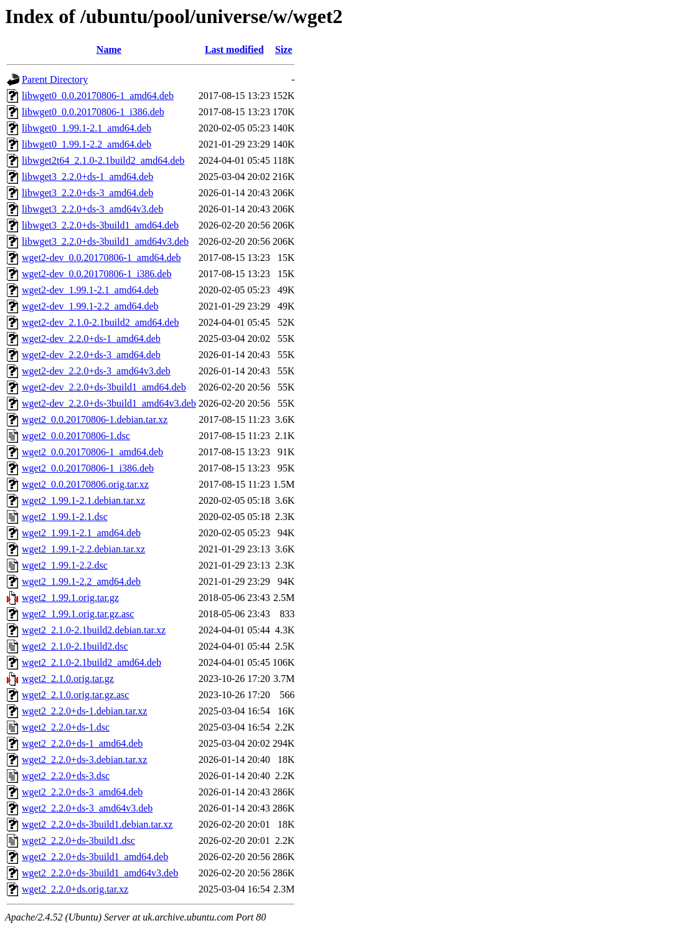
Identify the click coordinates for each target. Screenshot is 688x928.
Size (284, 49)
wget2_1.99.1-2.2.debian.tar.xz (83, 549)
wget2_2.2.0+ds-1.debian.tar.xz (84, 711)
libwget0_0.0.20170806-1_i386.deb (93, 112)
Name (109, 49)
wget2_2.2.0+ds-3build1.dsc (78, 840)
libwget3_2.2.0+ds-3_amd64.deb (87, 192)
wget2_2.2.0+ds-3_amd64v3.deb (87, 808)
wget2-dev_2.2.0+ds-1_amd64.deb (91, 338)
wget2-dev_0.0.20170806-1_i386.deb (96, 273)
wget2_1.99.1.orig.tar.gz (70, 597)
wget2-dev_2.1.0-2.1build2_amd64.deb (100, 322)
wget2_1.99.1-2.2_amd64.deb (81, 581)
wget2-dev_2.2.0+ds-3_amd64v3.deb (96, 371)
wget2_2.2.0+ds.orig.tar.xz (75, 889)
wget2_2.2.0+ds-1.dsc (66, 727)
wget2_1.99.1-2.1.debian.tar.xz (83, 500)
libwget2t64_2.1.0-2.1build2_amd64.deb (103, 160)
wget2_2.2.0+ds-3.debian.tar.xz (84, 759)
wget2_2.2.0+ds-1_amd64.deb (82, 743)
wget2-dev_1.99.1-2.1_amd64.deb (90, 290)
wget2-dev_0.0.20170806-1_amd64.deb (101, 257)
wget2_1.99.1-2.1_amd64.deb (81, 533)
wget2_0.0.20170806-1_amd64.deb (92, 452)
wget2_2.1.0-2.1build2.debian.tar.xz (94, 630)
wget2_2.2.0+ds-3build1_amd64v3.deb (100, 873)
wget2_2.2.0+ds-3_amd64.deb (82, 792)
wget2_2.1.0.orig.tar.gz (68, 678)
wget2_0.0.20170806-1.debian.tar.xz (94, 419)
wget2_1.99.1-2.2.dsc (65, 565)
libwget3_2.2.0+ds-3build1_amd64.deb (100, 225)
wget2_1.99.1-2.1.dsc (65, 516)
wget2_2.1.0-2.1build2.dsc (75, 646)
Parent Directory (55, 79)
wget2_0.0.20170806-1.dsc (76, 435)
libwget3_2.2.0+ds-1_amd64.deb (87, 176)
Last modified (234, 49)
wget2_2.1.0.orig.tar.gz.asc (75, 694)
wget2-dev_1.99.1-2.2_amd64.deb (90, 306)
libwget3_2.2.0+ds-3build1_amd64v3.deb (105, 241)
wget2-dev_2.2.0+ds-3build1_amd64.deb (104, 387)
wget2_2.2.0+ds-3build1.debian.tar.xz (97, 824)
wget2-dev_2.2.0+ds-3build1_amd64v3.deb (109, 403)
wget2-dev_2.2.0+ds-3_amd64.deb (91, 354)
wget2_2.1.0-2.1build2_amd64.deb (91, 662)
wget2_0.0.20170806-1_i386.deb (88, 468)
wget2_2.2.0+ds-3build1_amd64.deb (95, 856)
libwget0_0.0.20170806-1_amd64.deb (98, 95)
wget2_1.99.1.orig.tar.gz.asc (78, 613)
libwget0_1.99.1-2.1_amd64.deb (86, 128)
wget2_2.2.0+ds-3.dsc (66, 775)
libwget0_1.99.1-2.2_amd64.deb (86, 144)
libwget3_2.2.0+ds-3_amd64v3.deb (92, 209)
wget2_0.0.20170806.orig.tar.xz (85, 484)
